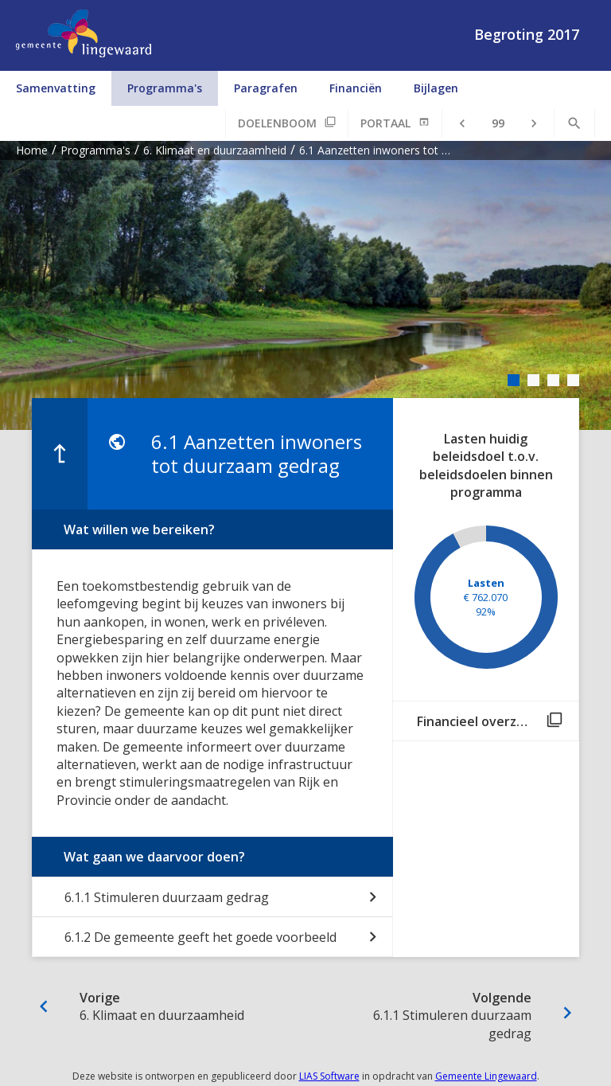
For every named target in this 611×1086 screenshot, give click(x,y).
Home (32, 150)
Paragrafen (266, 88)
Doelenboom (277, 123)
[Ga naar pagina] (498, 123)
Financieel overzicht (478, 721)
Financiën (355, 88)
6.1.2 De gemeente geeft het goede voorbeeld (200, 937)
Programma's (164, 88)
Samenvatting (55, 88)
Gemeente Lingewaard (486, 1076)
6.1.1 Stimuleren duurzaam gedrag (166, 897)
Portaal (385, 123)
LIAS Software (329, 1076)
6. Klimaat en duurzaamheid (214, 150)
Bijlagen (436, 88)
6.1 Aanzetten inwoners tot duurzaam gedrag (376, 150)
